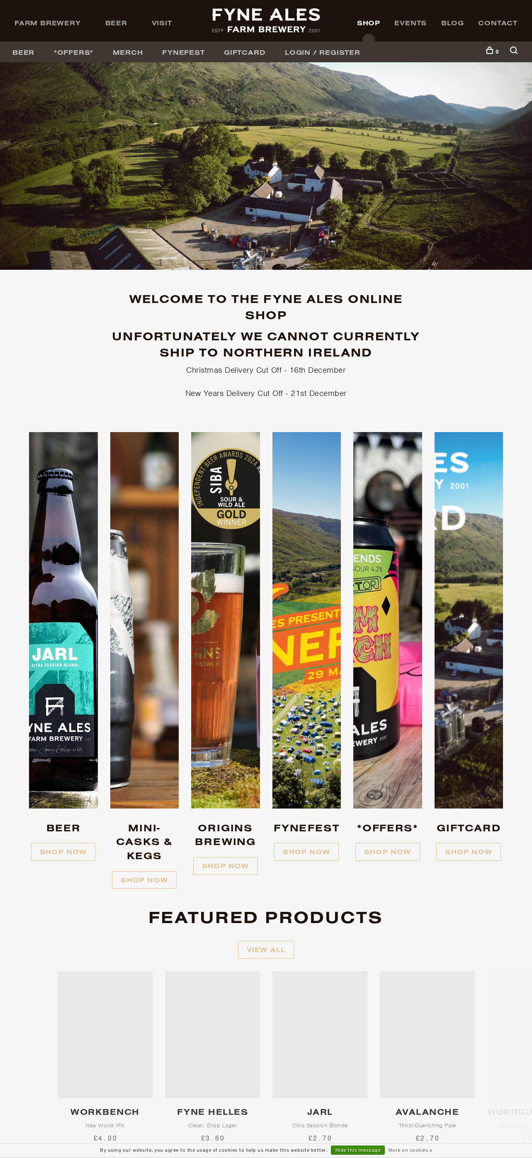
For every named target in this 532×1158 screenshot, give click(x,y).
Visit (162, 23)
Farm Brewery (48, 23)
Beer (116, 23)
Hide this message (358, 1150)
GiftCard (244, 52)
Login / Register (322, 52)
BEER (23, 52)
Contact (497, 23)
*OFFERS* (73, 52)
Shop (368, 23)
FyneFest (183, 52)
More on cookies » (410, 1150)
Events (410, 23)
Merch (128, 52)
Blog (452, 23)
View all (266, 949)
